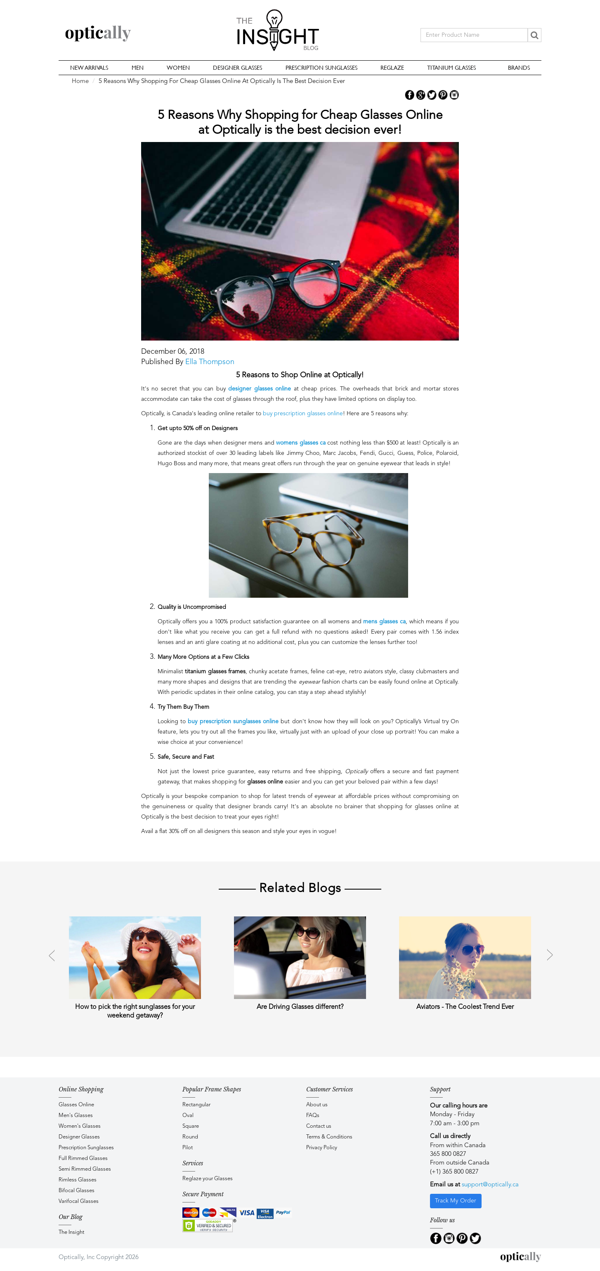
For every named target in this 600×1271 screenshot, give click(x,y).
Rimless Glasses (78, 1180)
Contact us (318, 1126)
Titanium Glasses (451, 67)
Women (178, 67)
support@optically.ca (490, 1185)
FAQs (312, 1115)
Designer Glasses (237, 67)
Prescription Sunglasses (321, 67)
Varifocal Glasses (79, 1201)
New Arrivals (89, 67)
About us (317, 1105)
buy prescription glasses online (303, 414)
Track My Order (455, 1201)
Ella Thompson (209, 362)
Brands (519, 67)
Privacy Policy (321, 1147)
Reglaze (392, 67)
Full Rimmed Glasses (83, 1158)
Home (80, 81)
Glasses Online (76, 1105)
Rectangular (196, 1105)
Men (138, 67)
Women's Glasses (80, 1126)
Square (190, 1126)
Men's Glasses (76, 1115)
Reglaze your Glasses (207, 1178)
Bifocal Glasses (76, 1190)
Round (190, 1137)
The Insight (71, 1232)
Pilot (187, 1147)
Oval (188, 1115)
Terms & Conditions (329, 1137)
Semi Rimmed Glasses (85, 1169)
